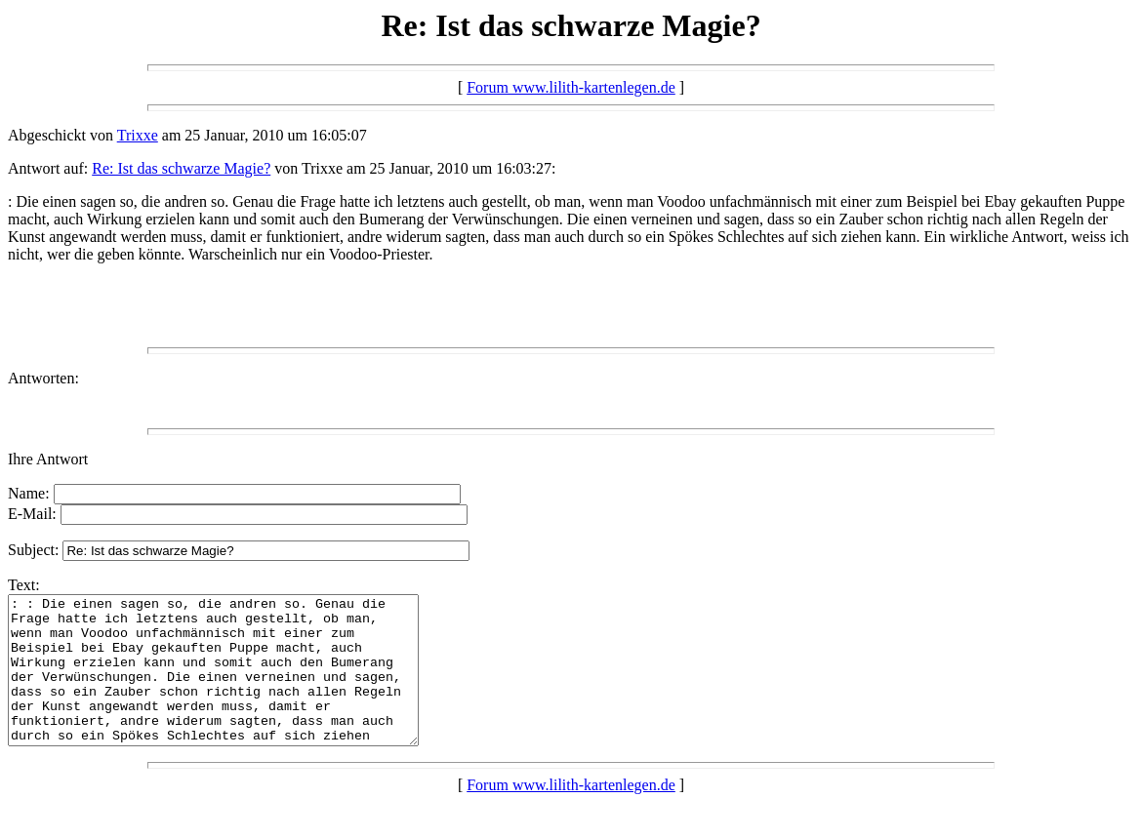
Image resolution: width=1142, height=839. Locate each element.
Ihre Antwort (48, 459)
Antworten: (43, 378)
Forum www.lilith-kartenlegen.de (571, 87)
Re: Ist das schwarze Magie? (181, 168)
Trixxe (137, 135)
